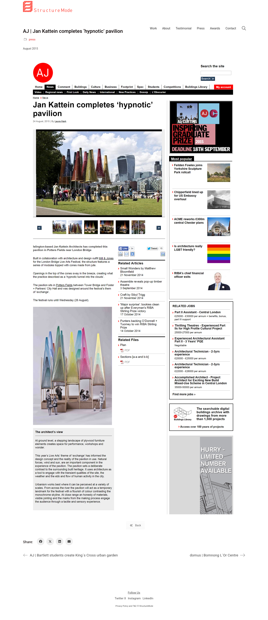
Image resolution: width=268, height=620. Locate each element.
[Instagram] (134, 598)
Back (135, 525)
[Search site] (244, 28)
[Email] (69, 541)
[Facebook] (40, 541)
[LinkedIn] (59, 541)
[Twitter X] (50, 541)
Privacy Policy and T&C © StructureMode (134, 606)
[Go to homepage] (47, 25)
